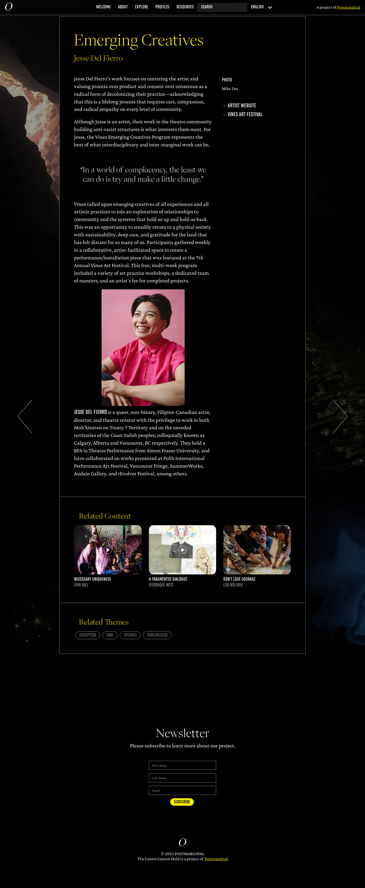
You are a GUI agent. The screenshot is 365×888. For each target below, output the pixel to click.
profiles (162, 7)
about (123, 7)
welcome (103, 7)
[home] (8, 7)
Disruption (87, 635)
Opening (130, 635)
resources (185, 7)
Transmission (157, 635)
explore (141, 7)
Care (110, 635)
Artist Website (242, 105)
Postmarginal (216, 858)
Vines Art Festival (245, 114)
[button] (260, 7)
